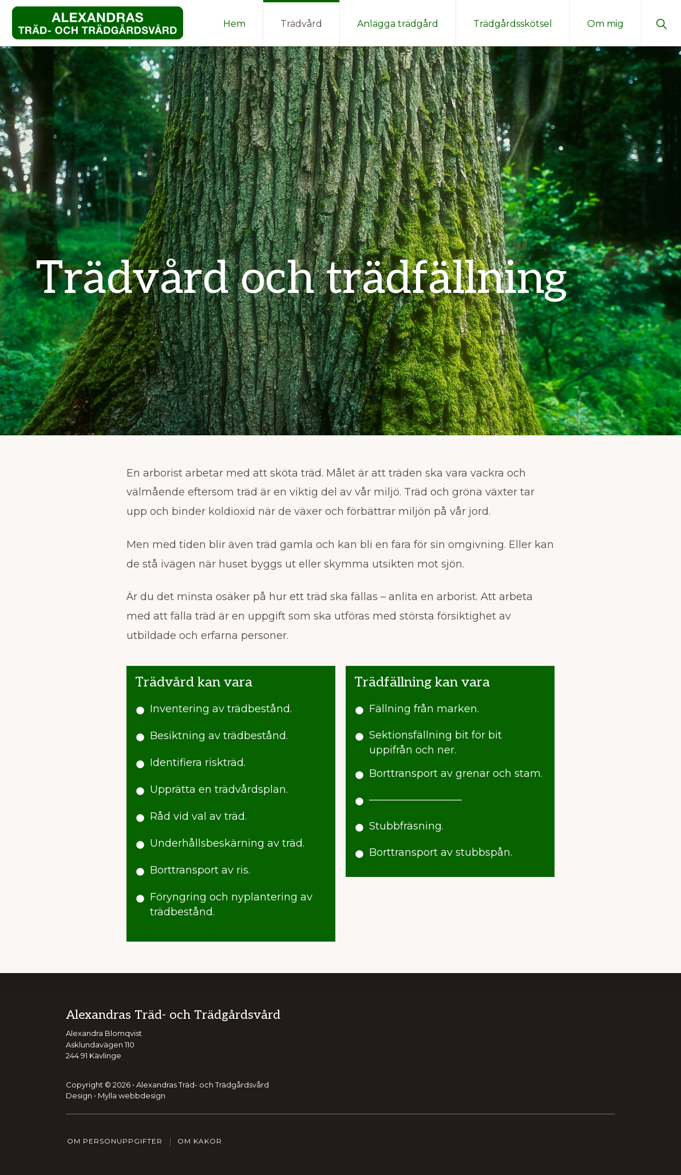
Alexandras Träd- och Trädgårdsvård (202, 1084)
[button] (661, 23)
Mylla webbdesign (131, 1095)
